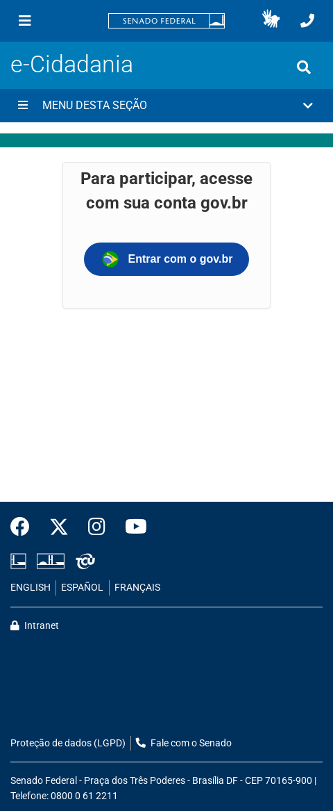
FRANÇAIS (137, 587)
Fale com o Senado (184, 743)
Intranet (34, 626)
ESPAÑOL (82, 587)
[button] (271, 21)
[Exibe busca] (304, 67)
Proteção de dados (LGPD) (68, 743)
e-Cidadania (71, 64)
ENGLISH (30, 587)
